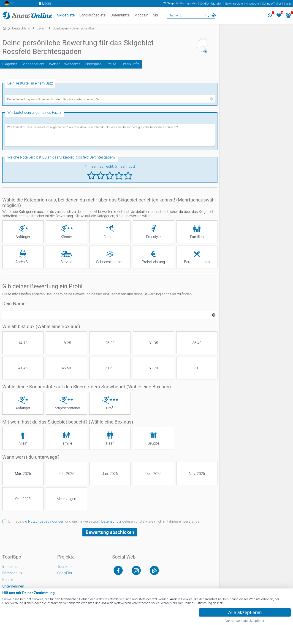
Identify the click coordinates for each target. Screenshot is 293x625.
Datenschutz (111, 521)
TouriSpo (64, 566)
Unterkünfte (130, 64)
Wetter (54, 64)
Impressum (11, 566)
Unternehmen (13, 586)
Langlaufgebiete (92, 15)
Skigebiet (9, 64)
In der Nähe (214, 15)
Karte (288, 3)
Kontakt (8, 579)
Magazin (141, 15)
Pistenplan (93, 64)
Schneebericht (33, 64)
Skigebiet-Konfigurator (182, 3)
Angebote (252, 3)
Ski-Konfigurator (211, 3)
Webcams (72, 64)
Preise (111, 64)
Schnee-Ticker (271, 3)
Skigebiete (66, 15)
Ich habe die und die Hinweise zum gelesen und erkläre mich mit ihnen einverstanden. (105, 521)
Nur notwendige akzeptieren (245, 621)
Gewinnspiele (234, 3)
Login (46, 3)
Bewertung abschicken (110, 532)
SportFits (64, 573)
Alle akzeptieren (245, 612)
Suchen (207, 15)
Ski (155, 15)
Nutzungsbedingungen (46, 521)
